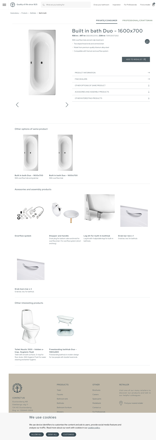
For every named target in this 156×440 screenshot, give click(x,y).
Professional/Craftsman (138, 20)
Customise (68, 434)
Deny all (52, 434)
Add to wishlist (136, 59)
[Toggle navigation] (4, 4)
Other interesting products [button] (112, 98)
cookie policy (94, 427)
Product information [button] (112, 72)
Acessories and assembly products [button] (112, 92)
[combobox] (68, 4)
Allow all (36, 434)
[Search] (43, 4)
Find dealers (112, 79)
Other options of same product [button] (112, 85)
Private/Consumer (106, 20)
